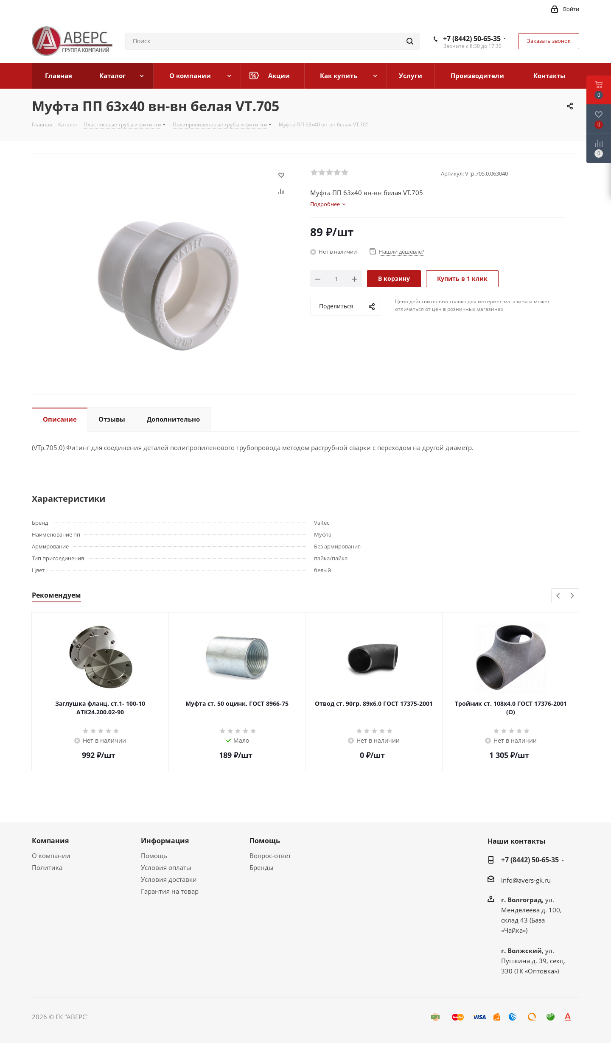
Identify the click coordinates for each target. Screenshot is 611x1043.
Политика (47, 867)
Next (572, 596)
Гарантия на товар (170, 891)
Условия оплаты (166, 867)
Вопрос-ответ (270, 855)
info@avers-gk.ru (526, 880)
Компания (50, 840)
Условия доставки (169, 879)
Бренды (261, 867)
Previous (559, 596)
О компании (51, 855)
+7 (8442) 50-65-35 (472, 38)
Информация (165, 840)
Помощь (154, 855)
